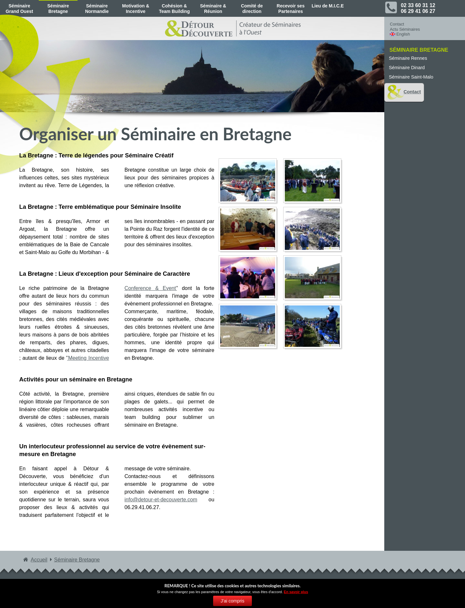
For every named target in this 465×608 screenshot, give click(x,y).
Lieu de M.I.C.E (328, 5)
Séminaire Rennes (408, 58)
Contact (397, 24)
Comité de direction (252, 8)
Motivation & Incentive (135, 8)
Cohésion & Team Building (174, 8)
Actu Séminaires (405, 29)
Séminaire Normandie (96, 8)
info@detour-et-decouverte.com (161, 499)
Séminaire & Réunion (213, 8)
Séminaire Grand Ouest (19, 8)
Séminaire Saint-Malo (411, 77)
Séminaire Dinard (407, 67)
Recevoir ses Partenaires (291, 8)
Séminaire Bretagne (58, 8)
